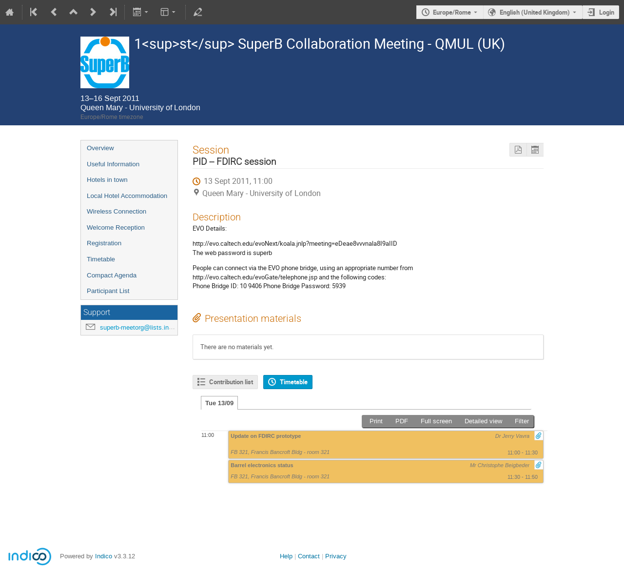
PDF (401, 421)
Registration (104, 243)
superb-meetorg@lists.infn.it (139, 327)
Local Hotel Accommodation (127, 195)
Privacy (336, 556)
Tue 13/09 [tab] (219, 403)
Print (376, 421)
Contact (309, 556)
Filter (522, 421)
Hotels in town (107, 179)
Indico (103, 556)
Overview (100, 148)
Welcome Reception (116, 227)
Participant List (108, 291)
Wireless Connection (116, 211)
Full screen (436, 421)
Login (606, 12)
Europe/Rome (452, 12)
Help (286, 556)
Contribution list (231, 381)
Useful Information (113, 164)
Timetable (101, 259)
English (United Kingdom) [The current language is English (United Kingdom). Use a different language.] (535, 12)
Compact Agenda (111, 275)
